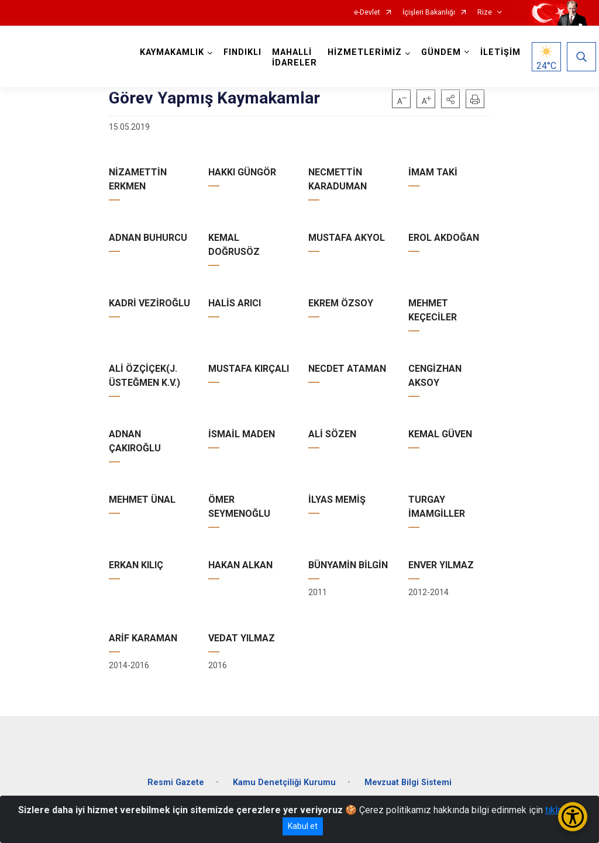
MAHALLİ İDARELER (294, 57)
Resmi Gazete (175, 782)
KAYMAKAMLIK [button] (172, 52)
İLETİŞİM (500, 52)
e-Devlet (367, 12)
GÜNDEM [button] (441, 52)
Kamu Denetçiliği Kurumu (284, 782)
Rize (484, 12)
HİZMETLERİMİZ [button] (365, 52)
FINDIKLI (242, 52)
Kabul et (303, 826)
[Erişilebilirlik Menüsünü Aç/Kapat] (572, 816)
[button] (450, 98)
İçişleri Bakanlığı (428, 12)
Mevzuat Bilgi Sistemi (408, 782)
